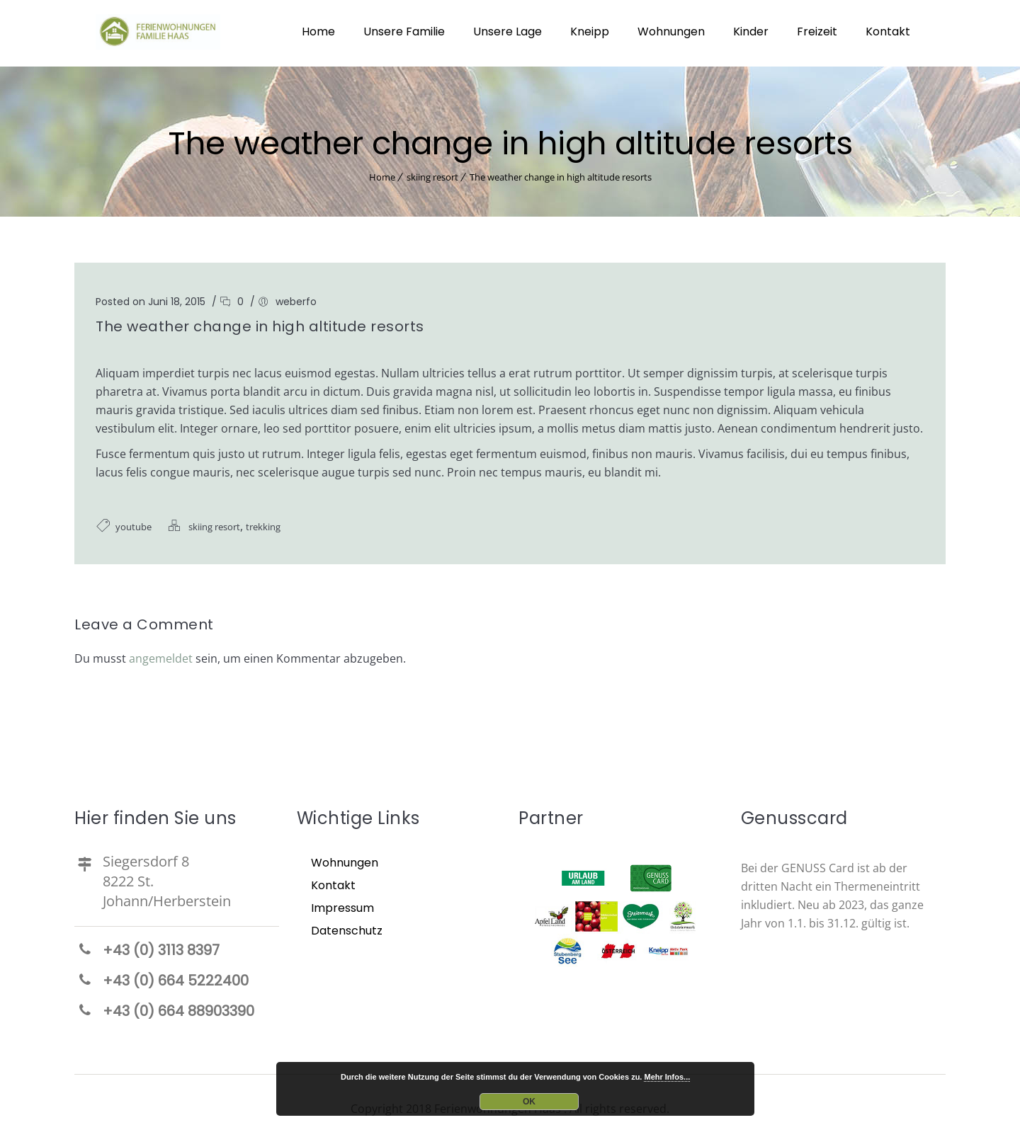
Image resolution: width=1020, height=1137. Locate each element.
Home (318, 31)
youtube (133, 524)
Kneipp (589, 31)
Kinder (751, 31)
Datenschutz (346, 928)
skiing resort (432, 174)
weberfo (296, 299)
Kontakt (888, 31)
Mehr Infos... (667, 1077)
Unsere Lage (507, 31)
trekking (263, 524)
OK (529, 1102)
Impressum (342, 905)
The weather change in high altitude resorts (561, 174)
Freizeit (817, 31)
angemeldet (161, 655)
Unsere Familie (404, 31)
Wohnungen (671, 31)
